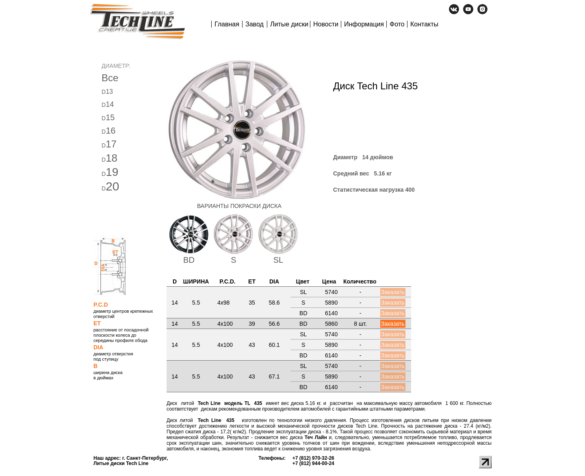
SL (278, 259)
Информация (364, 24)
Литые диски (289, 24)
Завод (254, 24)
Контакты (424, 24)
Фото (397, 24)
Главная (226, 24)
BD (189, 259)
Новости (325, 24)
